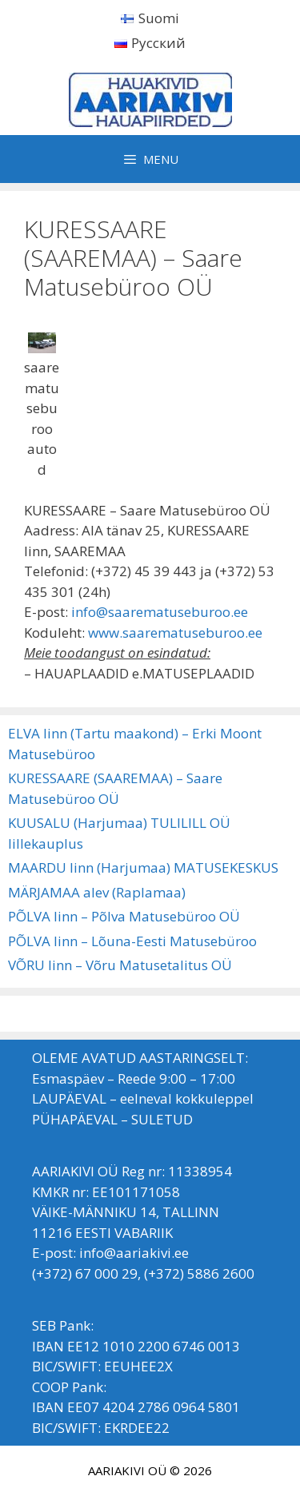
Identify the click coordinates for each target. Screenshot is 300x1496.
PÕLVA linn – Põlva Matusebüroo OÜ (124, 916)
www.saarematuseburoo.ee (175, 632)
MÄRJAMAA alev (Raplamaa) (97, 892)
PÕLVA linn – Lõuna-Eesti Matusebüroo (132, 941)
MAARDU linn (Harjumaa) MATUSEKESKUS (143, 867)
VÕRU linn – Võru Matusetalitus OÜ (120, 965)
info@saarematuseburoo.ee (159, 612)
